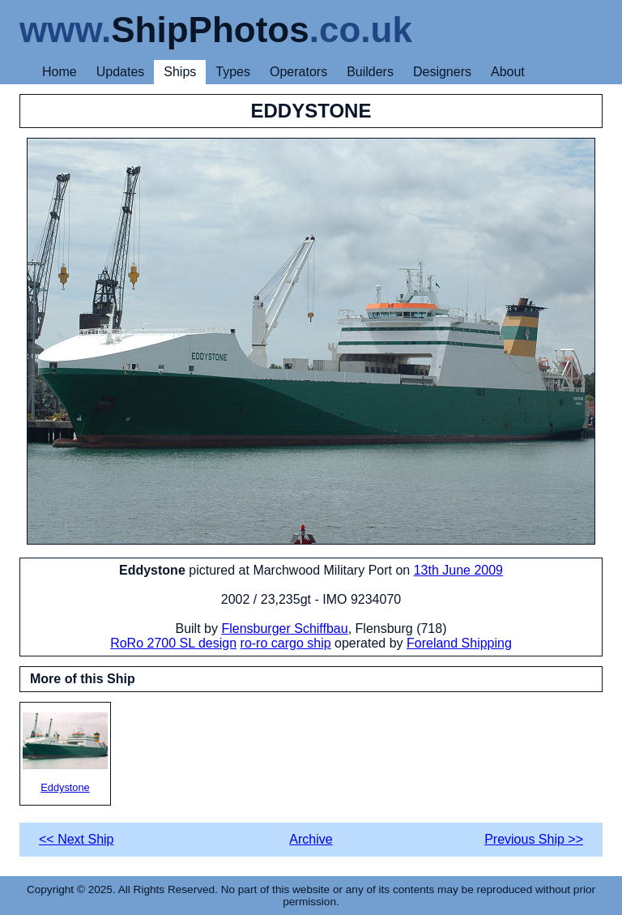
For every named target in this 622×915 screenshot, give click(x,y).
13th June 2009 (458, 570)
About (508, 72)
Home (59, 72)
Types (232, 72)
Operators (298, 72)
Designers (442, 72)
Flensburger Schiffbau (284, 628)
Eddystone (65, 752)
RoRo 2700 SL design (173, 643)
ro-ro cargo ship (286, 643)
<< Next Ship (76, 839)
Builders (370, 72)
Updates (120, 72)
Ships (180, 72)
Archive (310, 839)
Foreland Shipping (459, 643)
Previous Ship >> (533, 839)
